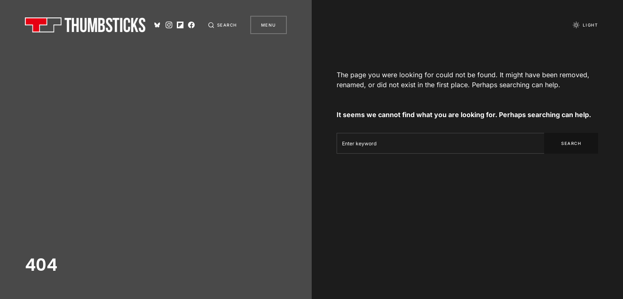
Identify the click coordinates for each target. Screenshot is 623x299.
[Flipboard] (180, 25)
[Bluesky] (157, 25)
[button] (222, 25)
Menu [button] (268, 24)
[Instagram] (169, 25)
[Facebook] (191, 25)
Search (571, 143)
